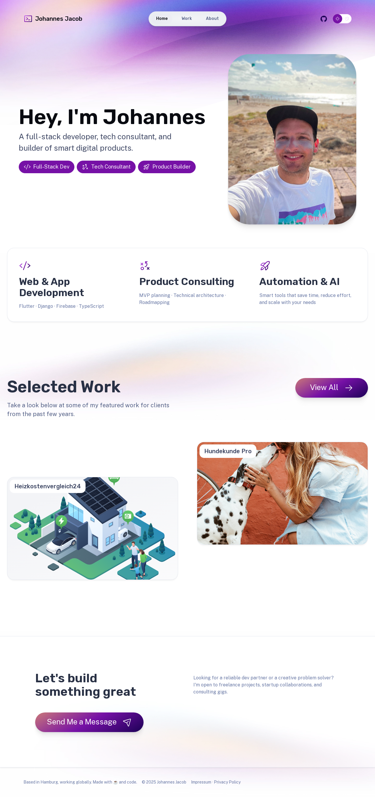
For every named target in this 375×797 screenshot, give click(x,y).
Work (187, 18)
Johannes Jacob (52, 18)
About (212, 18)
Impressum (201, 782)
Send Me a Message (89, 722)
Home (162, 18)
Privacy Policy (227, 782)
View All (332, 387)
